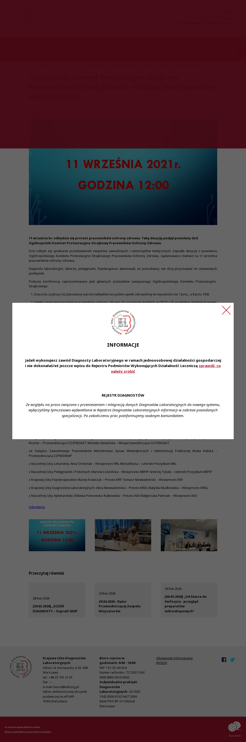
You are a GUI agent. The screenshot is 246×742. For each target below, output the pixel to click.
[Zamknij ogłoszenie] (226, 310)
